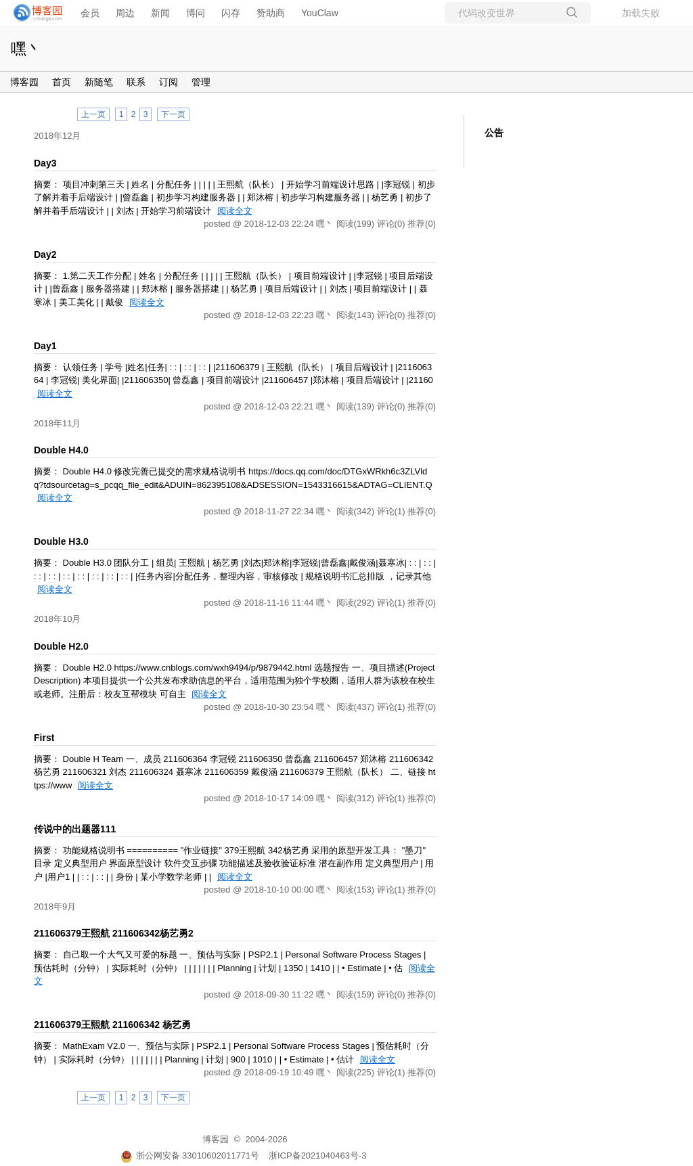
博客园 (24, 81)
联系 (136, 81)
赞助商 (270, 12)
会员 (90, 12)
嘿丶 (26, 49)
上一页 (93, 114)
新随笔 (99, 81)
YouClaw (319, 12)
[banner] (34, 13)
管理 (201, 81)
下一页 (173, 114)
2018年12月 (57, 136)
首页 (61, 81)
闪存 (230, 12)
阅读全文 (234, 211)
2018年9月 (55, 906)
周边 (125, 12)
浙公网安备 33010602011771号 (190, 1155)
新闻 (160, 12)
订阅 (168, 81)
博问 (195, 12)
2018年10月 (57, 619)
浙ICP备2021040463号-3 (318, 1155)
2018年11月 (57, 423)
